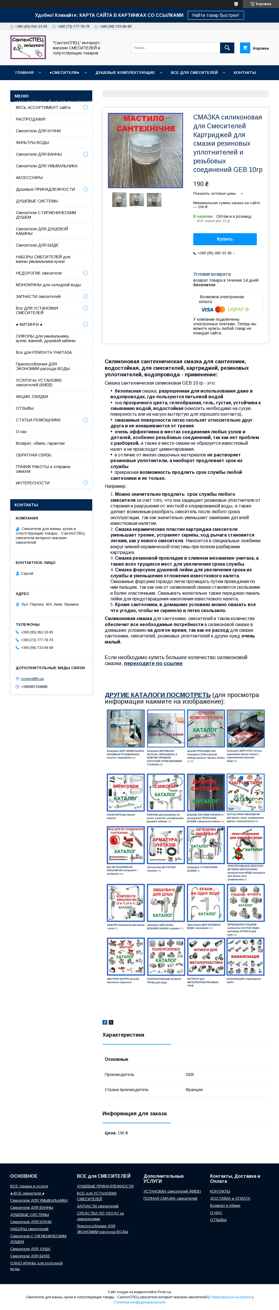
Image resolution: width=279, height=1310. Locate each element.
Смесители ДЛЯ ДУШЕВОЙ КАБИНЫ (42, 231)
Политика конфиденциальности (139, 1302)
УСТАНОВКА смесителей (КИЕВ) (172, 1191)
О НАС (114, 102)
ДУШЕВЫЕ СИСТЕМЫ (37, 201)
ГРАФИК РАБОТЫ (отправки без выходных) (91, 87)
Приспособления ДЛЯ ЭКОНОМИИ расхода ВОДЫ (43, 366)
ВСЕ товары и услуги (29, 1186)
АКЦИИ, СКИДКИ (32, 396)
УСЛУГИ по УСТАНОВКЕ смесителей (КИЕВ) (39, 382)
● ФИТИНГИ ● (29, 324)
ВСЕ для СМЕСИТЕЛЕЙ (194, 72)
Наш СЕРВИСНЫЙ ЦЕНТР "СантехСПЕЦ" (56, 102)
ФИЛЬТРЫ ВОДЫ (32, 142)
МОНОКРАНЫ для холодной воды (48, 285)
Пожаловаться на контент (231, 1297)
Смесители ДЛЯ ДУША (30, 1249)
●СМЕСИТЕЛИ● (64, 72)
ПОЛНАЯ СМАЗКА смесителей (170, 1198)
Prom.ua (164, 1292)
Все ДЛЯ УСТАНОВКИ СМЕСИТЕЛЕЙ (37, 310)
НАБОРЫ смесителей (29, 1229)
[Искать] (227, 47)
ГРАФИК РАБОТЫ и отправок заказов (43, 469)
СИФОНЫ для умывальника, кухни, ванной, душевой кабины (46, 338)
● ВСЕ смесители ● (27, 1193)
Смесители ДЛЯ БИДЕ (37, 245)
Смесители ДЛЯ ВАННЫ (39, 154)
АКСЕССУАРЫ (29, 177)
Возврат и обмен (240, 87)
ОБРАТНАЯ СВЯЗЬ (34, 455)
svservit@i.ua (32, 679)
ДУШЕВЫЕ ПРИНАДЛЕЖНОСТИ (105, 1186)
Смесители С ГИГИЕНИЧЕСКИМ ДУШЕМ (46, 215)
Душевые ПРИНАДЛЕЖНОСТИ (45, 189)
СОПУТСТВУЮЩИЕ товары (214, 102)
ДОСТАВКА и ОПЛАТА (230, 1198)
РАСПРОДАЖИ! (31, 119)
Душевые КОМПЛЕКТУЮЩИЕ (125, 72)
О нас (21, 431)
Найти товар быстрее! (215, 15)
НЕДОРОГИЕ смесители (39, 273)
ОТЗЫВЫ (24, 87)
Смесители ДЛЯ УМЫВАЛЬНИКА (46, 166)
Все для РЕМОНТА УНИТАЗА (44, 352)
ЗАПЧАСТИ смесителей (38, 296)
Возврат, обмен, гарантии (40, 443)
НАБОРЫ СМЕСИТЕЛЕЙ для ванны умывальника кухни (43, 259)
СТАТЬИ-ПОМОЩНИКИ (153, 102)
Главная (24, 72)
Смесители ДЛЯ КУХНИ (38, 131)
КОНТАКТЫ (245, 72)
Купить (225, 239)
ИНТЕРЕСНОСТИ (33, 483)
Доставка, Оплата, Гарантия (179, 87)
